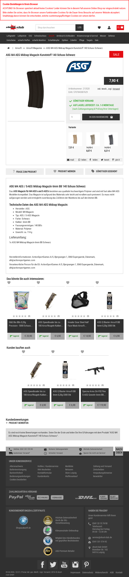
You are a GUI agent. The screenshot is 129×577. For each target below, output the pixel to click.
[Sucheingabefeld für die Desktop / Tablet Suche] (56, 27)
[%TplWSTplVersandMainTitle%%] (41, 498)
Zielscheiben (98, 469)
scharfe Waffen (24, 40)
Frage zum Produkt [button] (26, 171)
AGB (112, 572)
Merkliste (69, 466)
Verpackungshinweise (102, 473)
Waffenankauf (71, 476)
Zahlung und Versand (102, 466)
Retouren (69, 469)
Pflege (81, 40)
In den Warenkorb (99, 117)
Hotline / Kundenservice (48, 466)
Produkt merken (66, 171)
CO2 (30, 36)
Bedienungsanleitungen (20, 476)
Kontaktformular (45, 473)
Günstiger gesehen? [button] (106, 171)
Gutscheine (11, 40)
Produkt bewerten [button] (18, 423)
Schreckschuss (40, 36)
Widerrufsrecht (101, 572)
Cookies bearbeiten (18, 479)
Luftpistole (22, 36)
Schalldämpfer (53, 40)
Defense (111, 36)
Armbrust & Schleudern (66, 36)
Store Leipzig (71, 473)
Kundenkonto (43, 476)
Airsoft (51, 36)
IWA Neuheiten (44, 469)
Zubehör (73, 40)
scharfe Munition (39, 40)
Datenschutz (87, 572)
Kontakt (119, 572)
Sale (96, 40)
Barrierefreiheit (16, 473)
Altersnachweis (16, 466)
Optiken (65, 40)
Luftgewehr (11, 36)
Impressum (75, 572)
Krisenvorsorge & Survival (87, 36)
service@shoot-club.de (102, 537)
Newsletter (98, 476)
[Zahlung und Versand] (97, 498)
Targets (90, 40)
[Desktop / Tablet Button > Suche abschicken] (79, 27)
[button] (115, 159)
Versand (116, 89)
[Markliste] (8, 283)
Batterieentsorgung (18, 469)
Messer (103, 36)
